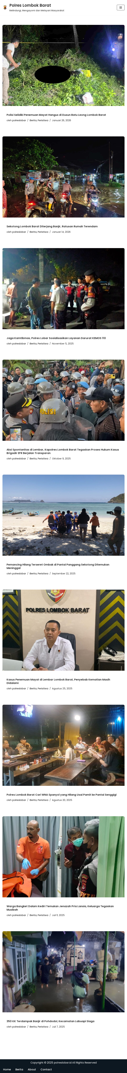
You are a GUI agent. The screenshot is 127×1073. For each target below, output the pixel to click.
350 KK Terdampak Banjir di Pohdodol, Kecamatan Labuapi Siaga (50, 1021)
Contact (46, 1069)
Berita (33, 120)
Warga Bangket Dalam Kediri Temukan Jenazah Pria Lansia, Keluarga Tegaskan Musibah (60, 908)
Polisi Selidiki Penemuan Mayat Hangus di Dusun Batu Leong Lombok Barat (56, 115)
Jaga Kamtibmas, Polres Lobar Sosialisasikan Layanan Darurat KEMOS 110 (56, 338)
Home (7, 1069)
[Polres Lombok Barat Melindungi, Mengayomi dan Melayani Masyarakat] (33, 7)
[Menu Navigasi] (121, 7)
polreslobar (19, 120)
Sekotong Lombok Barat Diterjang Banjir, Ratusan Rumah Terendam (52, 226)
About (32, 1069)
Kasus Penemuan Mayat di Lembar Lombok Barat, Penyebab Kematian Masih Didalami (58, 681)
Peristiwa (43, 120)
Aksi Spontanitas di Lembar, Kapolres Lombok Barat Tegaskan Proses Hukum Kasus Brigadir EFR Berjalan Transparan (63, 451)
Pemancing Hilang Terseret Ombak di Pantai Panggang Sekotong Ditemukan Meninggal (58, 566)
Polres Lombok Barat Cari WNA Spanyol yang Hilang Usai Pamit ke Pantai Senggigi (61, 795)
